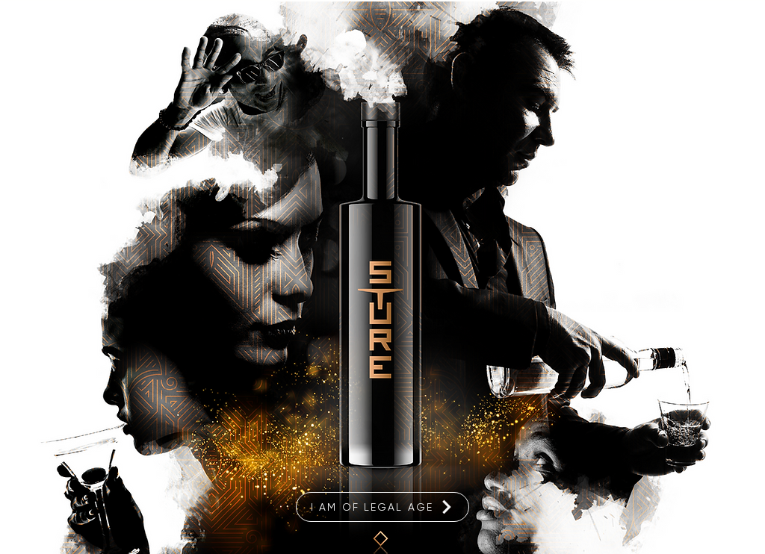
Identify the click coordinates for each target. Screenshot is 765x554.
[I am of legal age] (382, 507)
